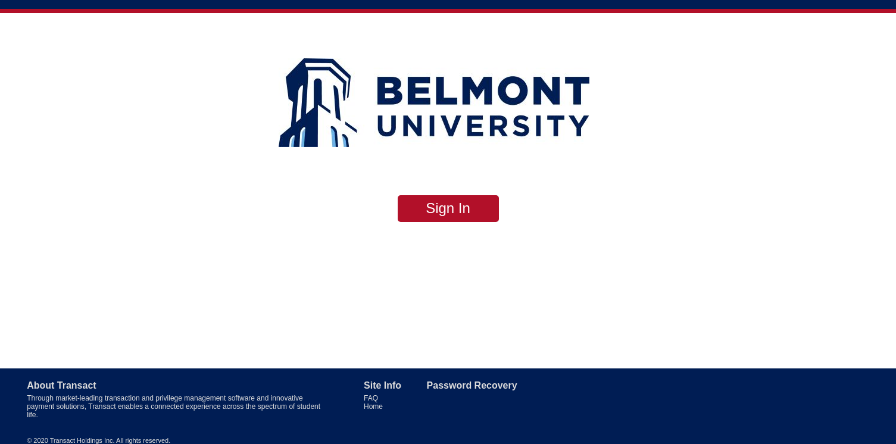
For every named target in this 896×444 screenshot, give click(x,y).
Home (373, 406)
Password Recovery (472, 385)
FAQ (371, 398)
